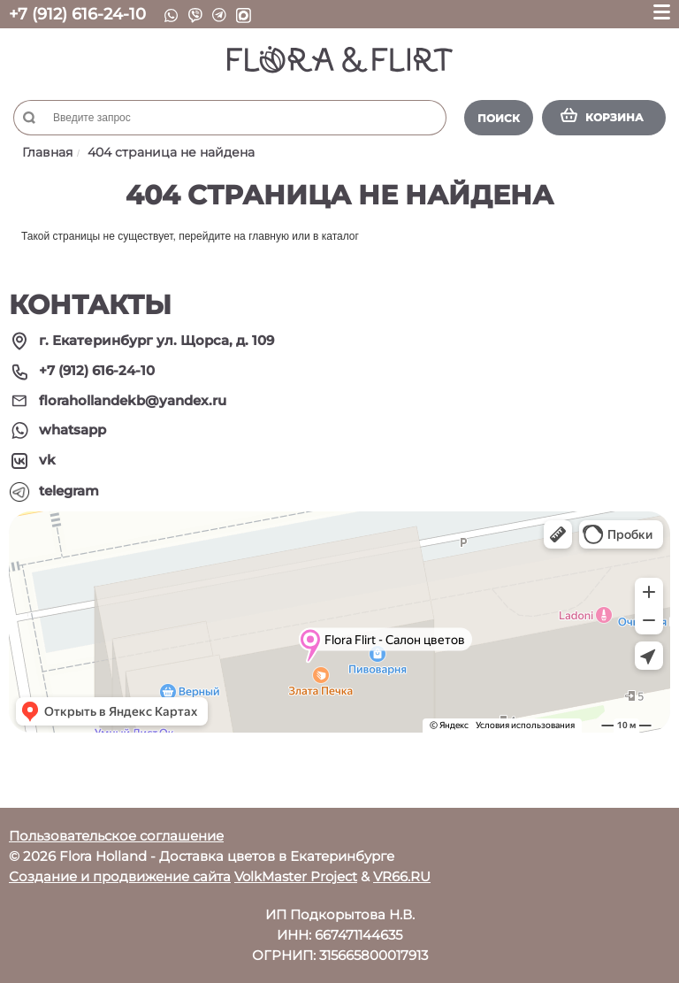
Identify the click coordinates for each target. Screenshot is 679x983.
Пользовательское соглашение (116, 835)
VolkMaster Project (295, 876)
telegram (69, 490)
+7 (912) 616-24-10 (77, 14)
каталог (340, 236)
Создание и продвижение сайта (120, 876)
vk (47, 459)
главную (268, 236)
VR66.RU (402, 876)
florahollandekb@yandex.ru (132, 400)
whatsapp (72, 429)
